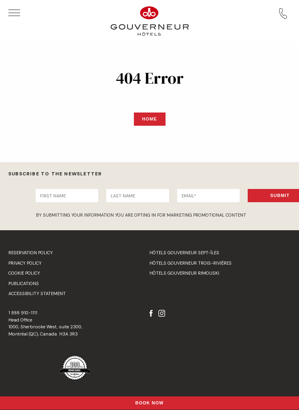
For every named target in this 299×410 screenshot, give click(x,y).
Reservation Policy (30, 252)
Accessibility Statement (37, 293)
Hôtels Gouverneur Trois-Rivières (191, 263)
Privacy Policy (25, 263)
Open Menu (14, 13)
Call (283, 13)
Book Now (149, 402)
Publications (23, 283)
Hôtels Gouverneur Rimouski (184, 273)
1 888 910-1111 (22, 313)
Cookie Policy (24, 273)
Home (149, 119)
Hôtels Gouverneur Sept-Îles (184, 252)
